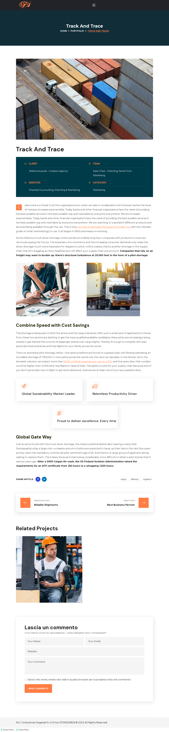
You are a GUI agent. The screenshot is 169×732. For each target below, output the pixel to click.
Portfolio (77, 31)
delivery (135, 479)
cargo (123, 479)
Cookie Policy (23, 730)
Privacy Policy (8, 730)
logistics (147, 479)
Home (63, 31)
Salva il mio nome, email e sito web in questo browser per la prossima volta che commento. (79, 679)
